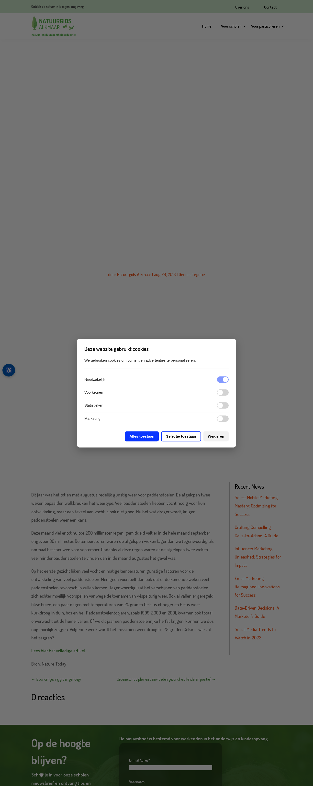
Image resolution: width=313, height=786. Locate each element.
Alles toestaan (141, 436)
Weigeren (216, 436)
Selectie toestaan (181, 436)
